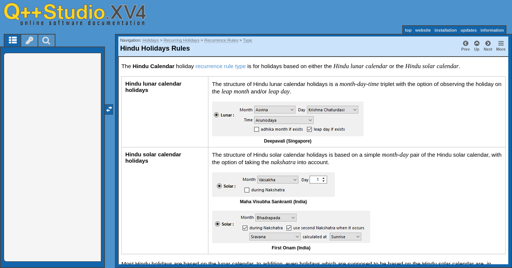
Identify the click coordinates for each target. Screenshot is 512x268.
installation (446, 30)
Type (247, 40)
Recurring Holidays (181, 40)
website (423, 30)
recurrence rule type (220, 66)
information (492, 30)
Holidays (151, 40)
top (408, 30)
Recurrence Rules (221, 40)
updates (469, 30)
